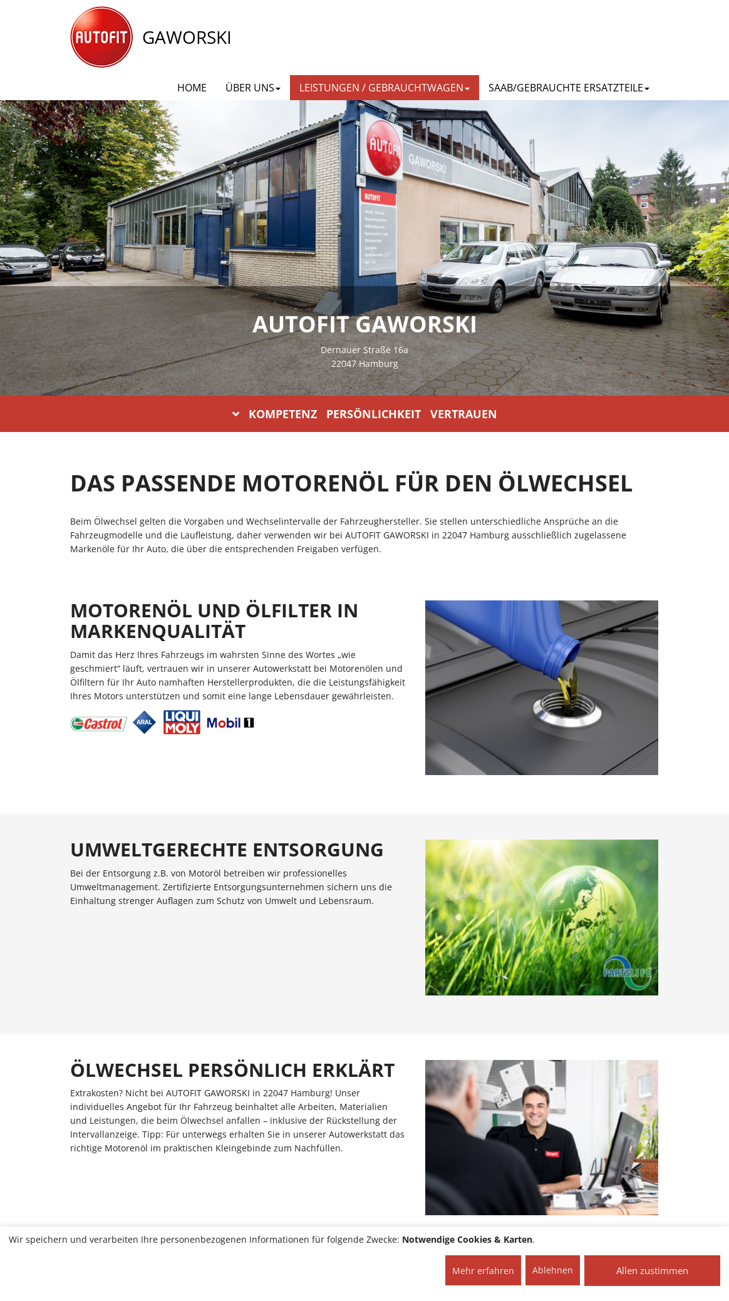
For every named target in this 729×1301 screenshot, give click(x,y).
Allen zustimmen (652, 1270)
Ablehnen (552, 1270)
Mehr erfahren (483, 1271)
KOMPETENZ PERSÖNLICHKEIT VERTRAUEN (364, 413)
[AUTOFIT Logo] (101, 37)
